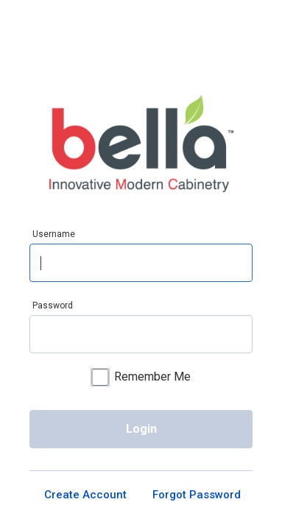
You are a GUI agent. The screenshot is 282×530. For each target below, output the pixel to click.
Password (52, 305)
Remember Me (140, 378)
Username (53, 234)
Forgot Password (196, 500)
